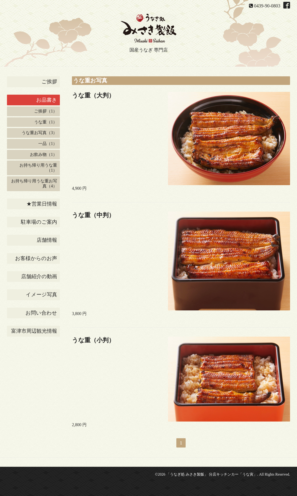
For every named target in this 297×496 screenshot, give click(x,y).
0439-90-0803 (267, 5)
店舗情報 (47, 240)
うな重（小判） (93, 340)
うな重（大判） (93, 95)
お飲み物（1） (43, 154)
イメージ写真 (41, 294)
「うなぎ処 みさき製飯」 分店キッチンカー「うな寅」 (211, 474)
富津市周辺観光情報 (34, 331)
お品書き (46, 100)
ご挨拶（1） (45, 111)
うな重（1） (45, 122)
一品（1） (47, 143)
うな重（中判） (93, 215)
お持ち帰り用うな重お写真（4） (34, 183)
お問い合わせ (41, 313)
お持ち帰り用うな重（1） (38, 168)
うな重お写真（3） (39, 132)
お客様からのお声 (36, 258)
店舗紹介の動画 (39, 276)
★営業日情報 (41, 204)
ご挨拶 (49, 81)
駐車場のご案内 (39, 222)
